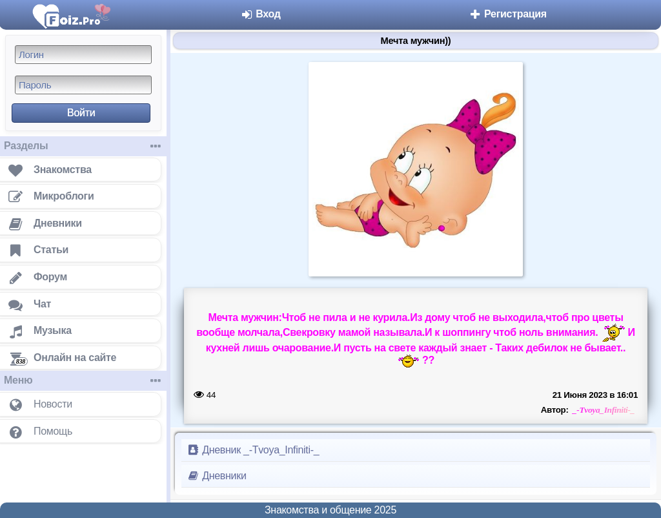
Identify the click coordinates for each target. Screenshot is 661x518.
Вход (260, 13)
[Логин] (83, 54)
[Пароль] (83, 85)
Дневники (217, 475)
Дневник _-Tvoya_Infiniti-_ (253, 449)
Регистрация (508, 13)
